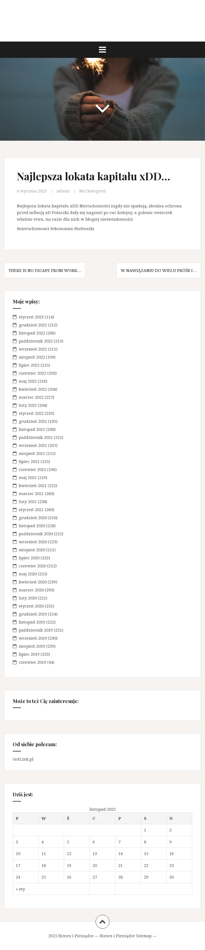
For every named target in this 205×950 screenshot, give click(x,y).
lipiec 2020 (29, 557)
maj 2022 (28, 381)
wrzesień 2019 (33, 638)
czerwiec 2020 (32, 565)
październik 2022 (36, 341)
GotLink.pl (23, 759)
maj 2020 (28, 573)
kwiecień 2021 (33, 485)
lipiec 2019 (29, 654)
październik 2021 (36, 437)
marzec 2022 (31, 397)
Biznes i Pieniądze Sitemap (126, 935)
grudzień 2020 (33, 517)
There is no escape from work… (45, 270)
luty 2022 (28, 405)
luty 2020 (28, 598)
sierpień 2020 (32, 549)
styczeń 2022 (31, 413)
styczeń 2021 (31, 509)
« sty (20, 889)
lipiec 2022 (29, 365)
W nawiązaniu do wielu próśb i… (158, 270)
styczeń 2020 (31, 606)
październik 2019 (36, 630)
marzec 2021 (31, 493)
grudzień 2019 (33, 614)
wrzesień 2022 (33, 349)
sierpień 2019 (32, 646)
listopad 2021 (32, 429)
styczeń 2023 (31, 317)
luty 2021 (28, 501)
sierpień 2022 (32, 357)
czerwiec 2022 (32, 373)
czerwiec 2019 (32, 662)
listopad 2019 (32, 622)
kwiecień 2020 (33, 582)
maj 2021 (28, 477)
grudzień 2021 (33, 421)
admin (63, 191)
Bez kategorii (92, 191)
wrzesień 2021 (33, 445)
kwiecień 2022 (33, 389)
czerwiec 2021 (32, 469)
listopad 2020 (32, 525)
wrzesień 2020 (33, 541)
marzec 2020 (31, 590)
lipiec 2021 (29, 461)
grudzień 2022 (33, 325)
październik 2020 (36, 533)
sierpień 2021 (32, 453)
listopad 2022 (32, 333)
